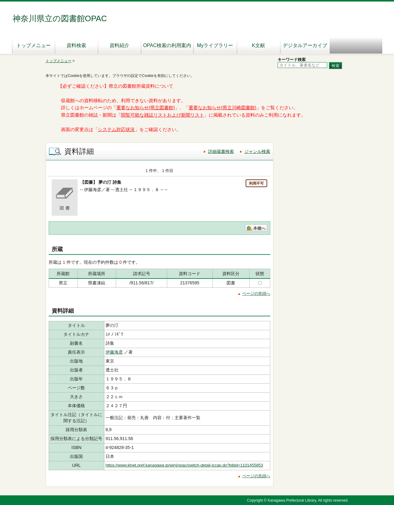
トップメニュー (33, 45)
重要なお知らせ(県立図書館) (145, 107)
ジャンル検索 (257, 151)
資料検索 (76, 45)
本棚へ (259, 228)
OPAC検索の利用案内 (167, 45)
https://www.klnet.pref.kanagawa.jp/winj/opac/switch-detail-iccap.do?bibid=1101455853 (184, 465)
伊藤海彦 (114, 352)
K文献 (258, 45)
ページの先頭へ (256, 293)
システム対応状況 (116, 129)
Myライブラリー (215, 45)
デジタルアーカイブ (305, 45)
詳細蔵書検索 (221, 151)
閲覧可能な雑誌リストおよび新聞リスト (162, 115)
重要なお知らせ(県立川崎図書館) (222, 107)
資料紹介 (119, 45)
